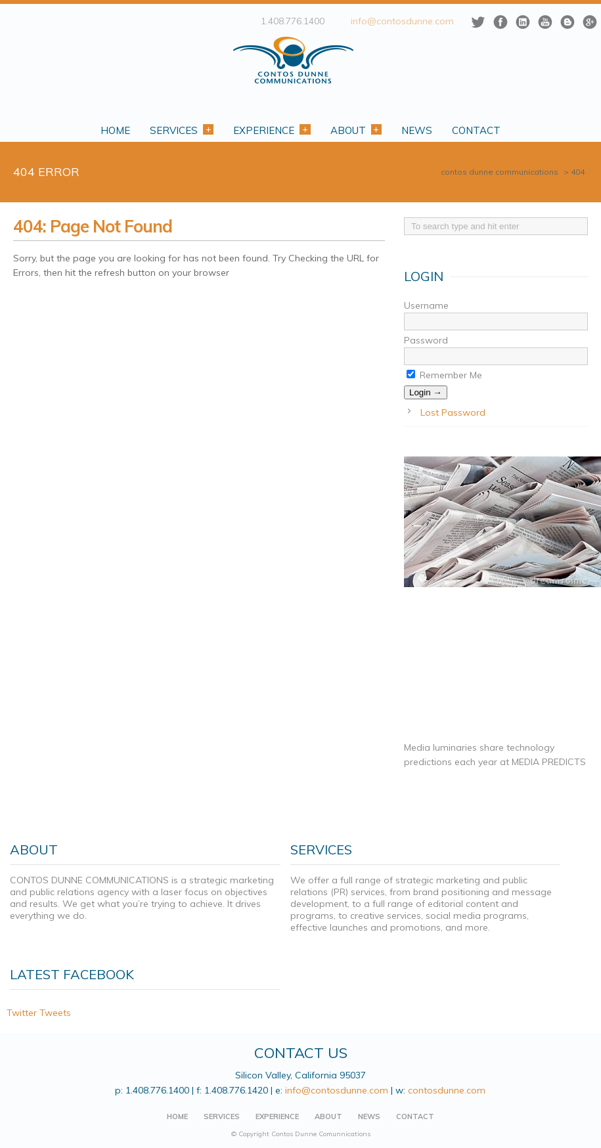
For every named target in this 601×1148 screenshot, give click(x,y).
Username (426, 305)
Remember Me (444, 375)
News (416, 130)
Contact (476, 130)
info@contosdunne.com (402, 21)
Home (115, 130)
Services (181, 130)
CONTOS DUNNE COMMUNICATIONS (499, 172)
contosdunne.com (447, 1090)
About (356, 130)
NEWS (369, 1116)
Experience (271, 130)
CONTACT (415, 1116)
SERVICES (222, 1116)
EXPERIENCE (277, 1116)
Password (426, 340)
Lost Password (452, 412)
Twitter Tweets (39, 1013)
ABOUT (328, 1116)
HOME (177, 1116)
